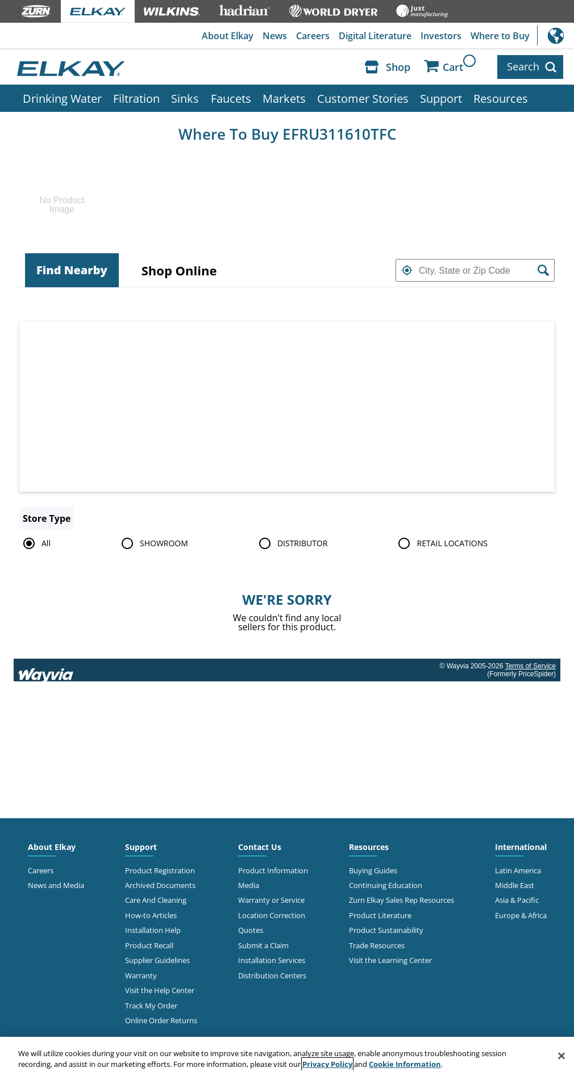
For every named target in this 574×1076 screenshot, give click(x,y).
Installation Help (153, 930)
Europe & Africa (521, 915)
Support (441, 98)
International (555, 35)
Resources (500, 98)
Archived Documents (160, 885)
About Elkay (227, 36)
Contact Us (259, 847)
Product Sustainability (386, 930)
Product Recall (149, 945)
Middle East (514, 885)
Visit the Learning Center (390, 960)
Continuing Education (385, 885)
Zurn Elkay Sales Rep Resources (401, 900)
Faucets (231, 98)
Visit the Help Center (159, 990)
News (275, 36)
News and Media (56, 885)
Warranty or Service (271, 900)
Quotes (250, 930)
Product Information (273, 870)
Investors (441, 36)
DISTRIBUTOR (291, 543)
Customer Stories (363, 98)
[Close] (561, 1056)
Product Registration (160, 870)
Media (248, 885)
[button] (407, 270)
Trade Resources (377, 945)
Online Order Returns (161, 1020)
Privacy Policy (327, 1064)
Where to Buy (500, 36)
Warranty (141, 975)
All (35, 543)
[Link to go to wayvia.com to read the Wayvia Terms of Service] (46, 670)
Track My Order (151, 1005)
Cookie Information (405, 1064)
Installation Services (271, 960)
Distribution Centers (272, 975)
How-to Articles (151, 915)
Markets (284, 98)
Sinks (185, 98)
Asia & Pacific (517, 900)
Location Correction (271, 915)
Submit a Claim (263, 945)
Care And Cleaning (155, 900)
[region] (287, 1056)
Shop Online (179, 270)
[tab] (72, 270)
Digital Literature (375, 36)
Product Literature (380, 915)
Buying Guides (373, 870)
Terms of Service (530, 666)
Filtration (136, 98)
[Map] (287, 406)
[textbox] (475, 270)
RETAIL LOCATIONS (440, 543)
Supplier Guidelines (157, 960)
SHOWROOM (153, 543)
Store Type (46, 518)
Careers (313, 36)
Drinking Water (62, 98)
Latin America (518, 870)
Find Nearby (71, 270)
